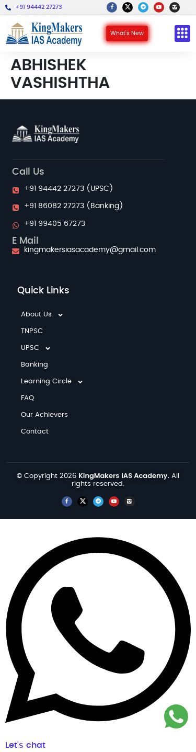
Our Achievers (44, 415)
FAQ (27, 398)
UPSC (36, 348)
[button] (182, 33)
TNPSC (32, 331)
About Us (42, 315)
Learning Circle (52, 382)
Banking (34, 364)
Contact (35, 431)
